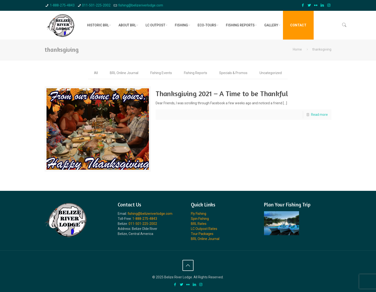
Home (297, 49)
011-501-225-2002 (96, 5)
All (96, 73)
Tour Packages (202, 234)
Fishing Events (161, 73)
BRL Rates (198, 224)
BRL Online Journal (124, 73)
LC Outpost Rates (204, 229)
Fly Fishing (198, 214)
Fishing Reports (195, 73)
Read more (319, 115)
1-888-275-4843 (62, 5)
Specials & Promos (233, 73)
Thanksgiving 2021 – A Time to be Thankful (222, 93)
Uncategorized (270, 73)
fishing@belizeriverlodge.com (140, 5)
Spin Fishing (200, 219)
